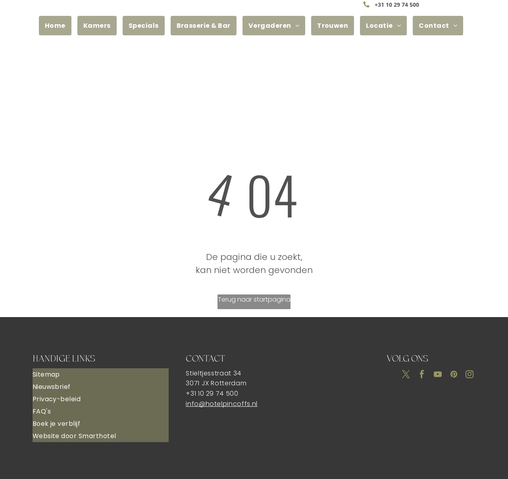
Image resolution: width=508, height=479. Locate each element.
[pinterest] (454, 375)
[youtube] (438, 375)
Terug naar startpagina (254, 299)
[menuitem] (58, 25)
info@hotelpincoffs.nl (221, 403)
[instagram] (469, 375)
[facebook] (422, 375)
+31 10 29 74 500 (397, 4)
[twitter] (406, 375)
